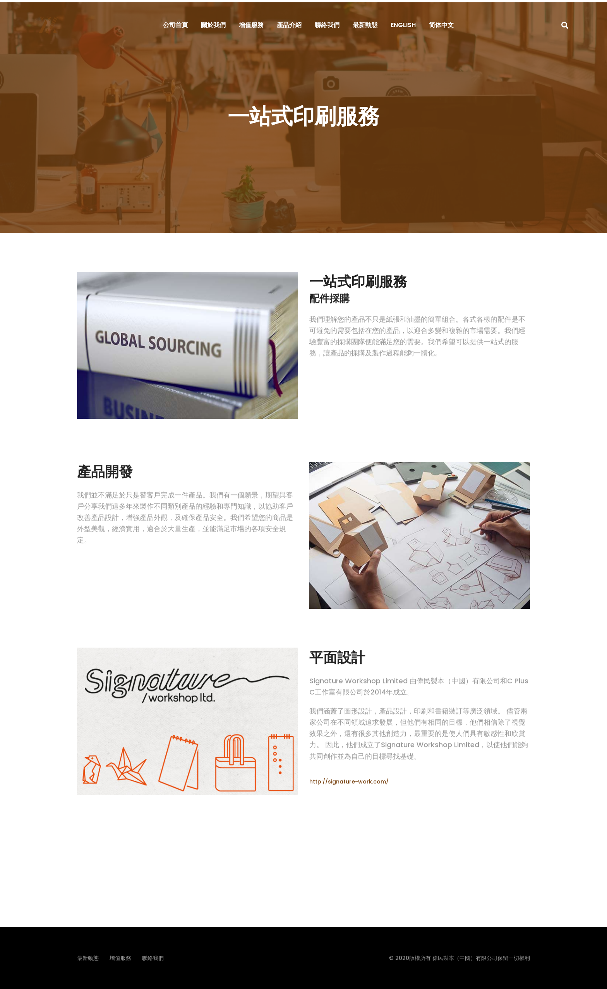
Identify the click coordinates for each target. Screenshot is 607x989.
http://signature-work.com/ (349, 793)
